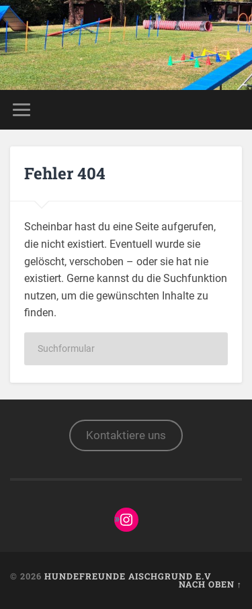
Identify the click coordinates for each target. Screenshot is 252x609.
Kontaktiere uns (126, 435)
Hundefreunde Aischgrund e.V (128, 576)
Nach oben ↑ (210, 584)
